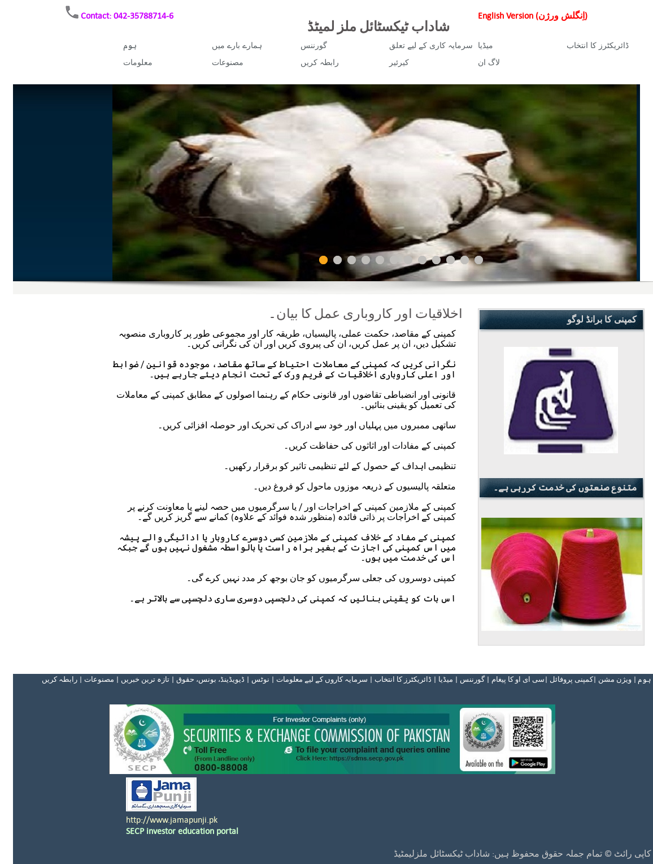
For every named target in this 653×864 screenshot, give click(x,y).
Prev (127, 183)
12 (478, 260)
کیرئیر (399, 62)
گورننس (314, 45)
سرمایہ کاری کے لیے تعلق (431, 45)
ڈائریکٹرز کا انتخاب (598, 45)
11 (464, 260)
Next (630, 183)
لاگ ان (489, 62)
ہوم (130, 45)
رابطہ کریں (320, 62)
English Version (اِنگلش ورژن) (532, 15)
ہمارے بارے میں (237, 45)
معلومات (138, 62)
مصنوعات (227, 62)
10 (450, 260)
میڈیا (485, 45)
